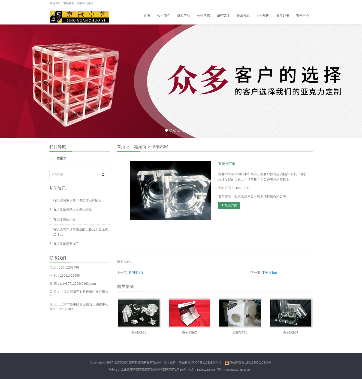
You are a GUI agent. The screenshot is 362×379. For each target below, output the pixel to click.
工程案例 (138, 146)
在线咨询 (229, 205)
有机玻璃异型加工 (66, 244)
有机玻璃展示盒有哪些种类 (72, 210)
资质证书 (282, 15)
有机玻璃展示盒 (64, 219)
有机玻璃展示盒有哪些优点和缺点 (77, 200)
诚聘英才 (223, 15)
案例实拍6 (269, 273)
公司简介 (163, 15)
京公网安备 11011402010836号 (248, 362)
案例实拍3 (240, 332)
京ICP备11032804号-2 (206, 362)
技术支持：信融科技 (177, 362)
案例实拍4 (135, 273)
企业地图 (262, 15)
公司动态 (203, 15)
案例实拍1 (138, 332)
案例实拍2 (189, 332)
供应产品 (183, 15)
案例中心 (302, 15)
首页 (147, 15)
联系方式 (243, 15)
